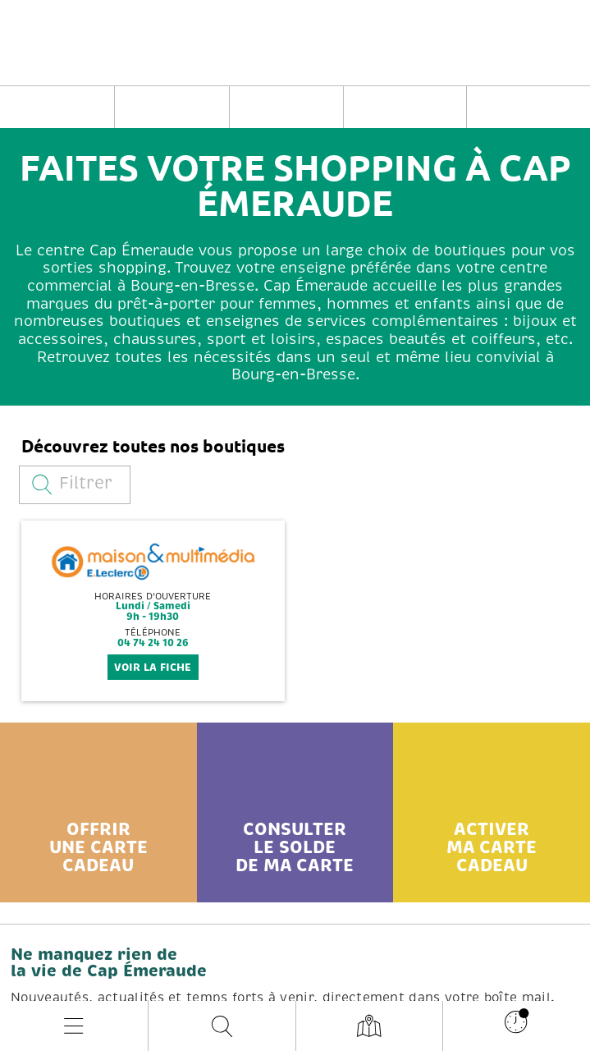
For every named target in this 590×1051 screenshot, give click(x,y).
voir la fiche (152, 667)
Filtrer (72, 483)
